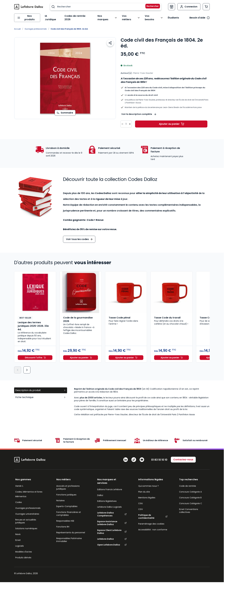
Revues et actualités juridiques (25, 518)
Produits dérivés (23, 554)
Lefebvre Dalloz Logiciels (109, 504)
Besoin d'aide (197, 16)
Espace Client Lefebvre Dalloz (112, 529)
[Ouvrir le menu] (26, 16)
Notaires (60, 497)
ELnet (18, 537)
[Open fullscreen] (65, 75)
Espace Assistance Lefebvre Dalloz (112, 520)
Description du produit (40, 387)
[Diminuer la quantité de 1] (122, 121)
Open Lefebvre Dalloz (112, 541)
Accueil (17, 26)
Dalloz (100, 492)
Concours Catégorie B (190, 494)
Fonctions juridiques (66, 491)
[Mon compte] (188, 6)
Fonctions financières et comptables (68, 511)
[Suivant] (26, 367)
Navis (18, 531)
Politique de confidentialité (153, 514)
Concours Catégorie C (190, 500)
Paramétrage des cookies (151, 520)
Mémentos (20, 493)
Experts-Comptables (66, 503)
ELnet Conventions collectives (188, 508)
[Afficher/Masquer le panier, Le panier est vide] (206, 6)
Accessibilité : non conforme (152, 526)
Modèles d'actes (23, 548)
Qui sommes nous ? (148, 483)
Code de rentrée (187, 483)
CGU (140, 500)
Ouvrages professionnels (36, 26)
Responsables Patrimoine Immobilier (69, 537)
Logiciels (19, 543)
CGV (140, 506)
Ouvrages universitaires (27, 511)
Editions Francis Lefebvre (109, 486)
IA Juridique (51, 16)
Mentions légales (146, 494)
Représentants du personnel (70, 529)
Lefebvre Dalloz (112, 536)
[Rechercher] (151, 7)
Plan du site (144, 488)
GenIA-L (19, 483)
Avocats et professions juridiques (68, 484)
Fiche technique (40, 394)
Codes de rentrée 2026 (77, 16)
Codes (18, 499)
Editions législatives (107, 498)
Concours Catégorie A (190, 488)
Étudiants (173, 16)
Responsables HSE (65, 518)
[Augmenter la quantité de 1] (130, 121)
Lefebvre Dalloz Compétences (112, 511)
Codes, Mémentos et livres (28, 488)
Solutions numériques (26, 525)
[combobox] (105, 6)
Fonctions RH (62, 523)
